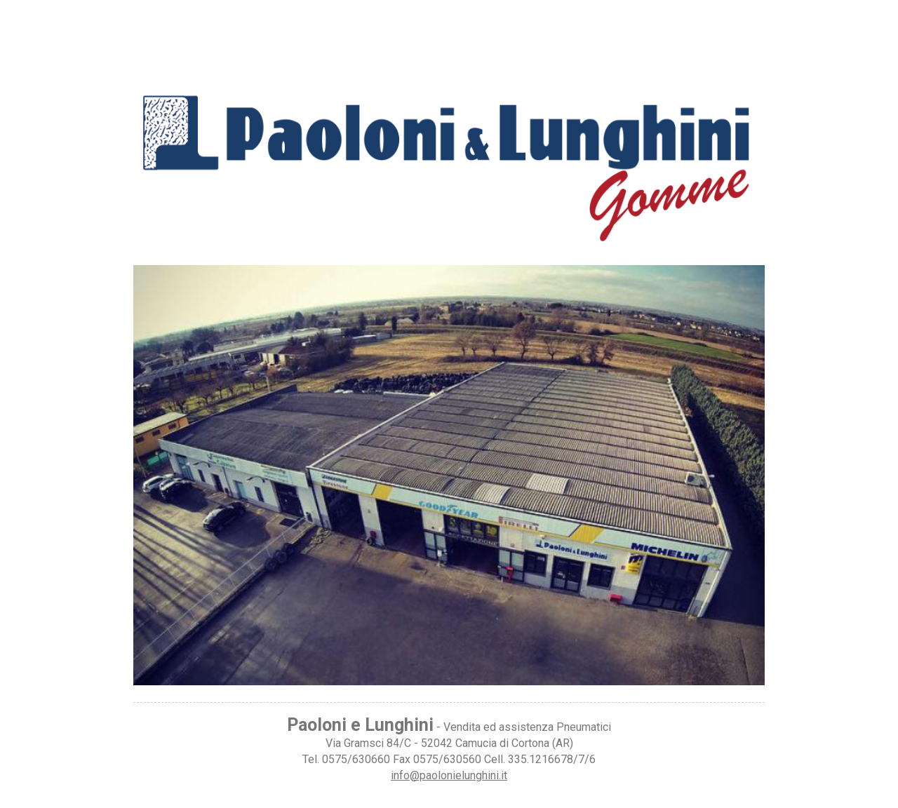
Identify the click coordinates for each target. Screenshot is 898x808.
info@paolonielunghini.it (449, 775)
